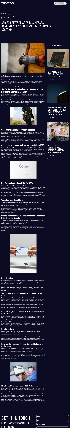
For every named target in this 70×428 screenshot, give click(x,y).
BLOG (2, 13)
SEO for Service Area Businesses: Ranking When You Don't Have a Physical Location (29, 13)
